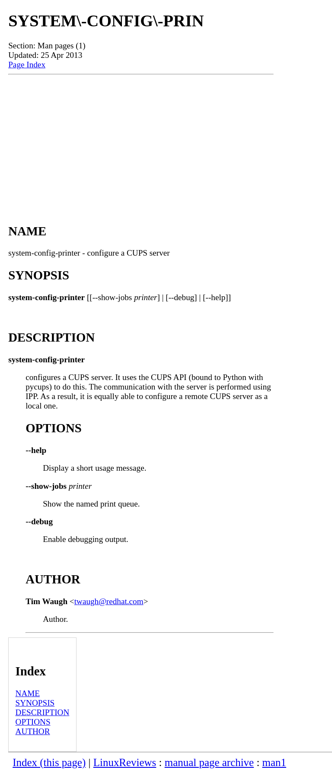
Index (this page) (49, 762)
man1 (274, 762)
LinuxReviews (124, 762)
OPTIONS (33, 721)
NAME (28, 693)
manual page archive (209, 762)
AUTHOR (33, 731)
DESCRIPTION (43, 712)
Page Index (26, 64)
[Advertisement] (141, 139)
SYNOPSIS (35, 702)
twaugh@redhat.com (109, 601)
